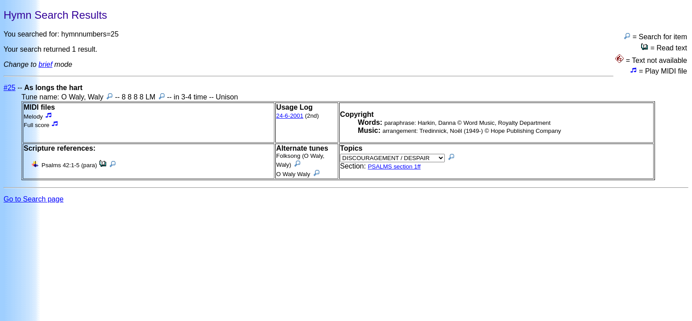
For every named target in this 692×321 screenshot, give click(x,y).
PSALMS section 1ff (394, 166)
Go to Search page (33, 199)
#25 (10, 87)
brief (45, 64)
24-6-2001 (289, 115)
